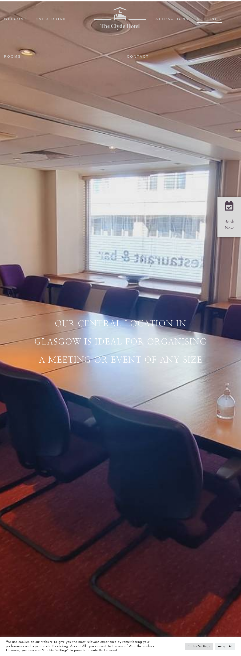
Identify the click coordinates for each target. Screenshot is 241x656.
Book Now (229, 225)
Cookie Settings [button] (199, 646)
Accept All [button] (225, 646)
